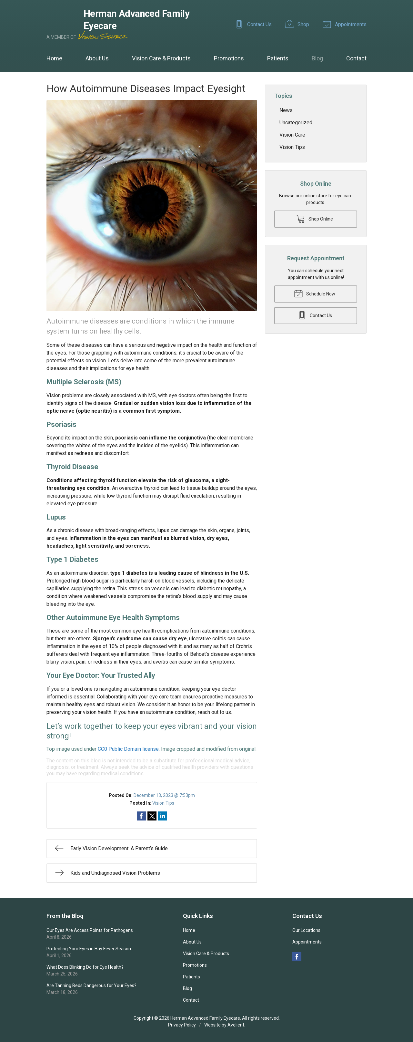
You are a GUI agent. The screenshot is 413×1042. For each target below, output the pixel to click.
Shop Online (314, 218)
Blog (317, 58)
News (286, 110)
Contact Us (254, 23)
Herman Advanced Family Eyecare (205, 1018)
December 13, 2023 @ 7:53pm (164, 795)
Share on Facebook (141, 815)
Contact (356, 58)
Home (54, 58)
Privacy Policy (182, 1024)
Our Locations (306, 930)
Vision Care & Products (161, 58)
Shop (298, 23)
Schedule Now (314, 293)
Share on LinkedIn (162, 815)
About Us (97, 58)
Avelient (235, 1024)
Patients (277, 58)
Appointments (346, 23)
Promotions (229, 58)
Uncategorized (295, 122)
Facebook (296, 956)
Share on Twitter (151, 815)
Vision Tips (163, 803)
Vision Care (292, 135)
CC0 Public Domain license (128, 749)
